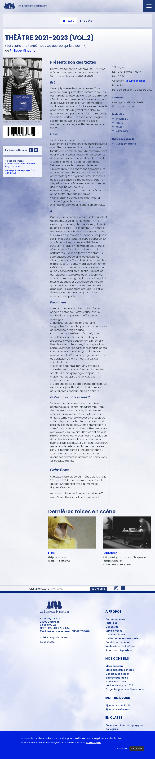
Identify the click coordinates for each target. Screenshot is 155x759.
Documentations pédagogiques (124, 725)
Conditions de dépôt (118, 642)
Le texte (68, 21)
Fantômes (110, 553)
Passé (118, 127)
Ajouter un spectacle (118, 705)
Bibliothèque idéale (117, 677)
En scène (86, 21)
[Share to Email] (36, 150)
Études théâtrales (125, 143)
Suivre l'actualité (38, 589)
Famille (119, 123)
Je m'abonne (98, 588)
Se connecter (48, 642)
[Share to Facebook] (31, 150)
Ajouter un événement (118, 709)
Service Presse (114, 630)
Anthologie (121, 119)
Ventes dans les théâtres (120, 646)
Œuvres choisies (135, 80)
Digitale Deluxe (58, 637)
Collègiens (112, 729)
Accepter (122, 749)
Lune (51, 553)
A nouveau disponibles (119, 650)
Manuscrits (112, 627)
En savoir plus (93, 743)
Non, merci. (136, 749)
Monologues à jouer (117, 674)
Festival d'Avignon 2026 (119, 685)
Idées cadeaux (114, 666)
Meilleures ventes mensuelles (123, 638)
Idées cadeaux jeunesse (120, 670)
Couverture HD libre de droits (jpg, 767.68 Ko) (20, 165)
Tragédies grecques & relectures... (126, 689)
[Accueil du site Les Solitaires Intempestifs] (77, 6)
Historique (111, 623)
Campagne (121, 131)
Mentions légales (115, 634)
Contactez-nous (115, 619)
